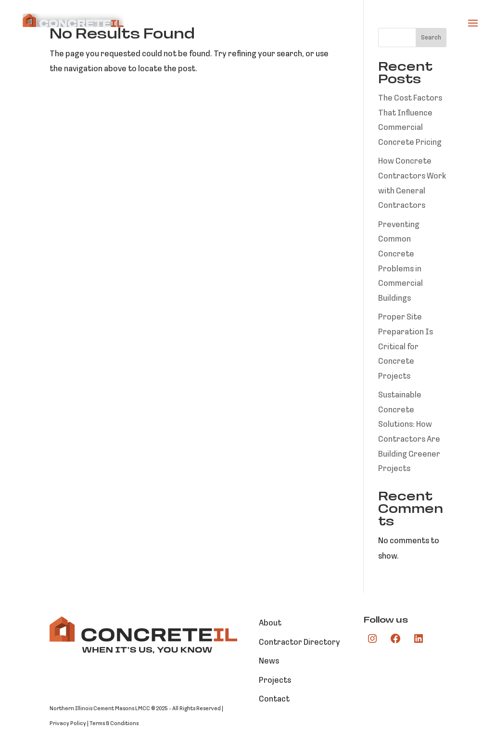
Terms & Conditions (114, 724)
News (269, 661)
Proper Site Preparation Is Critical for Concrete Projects (405, 347)
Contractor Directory (299, 642)
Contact (274, 699)
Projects (275, 680)
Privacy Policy (68, 724)
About (270, 623)
